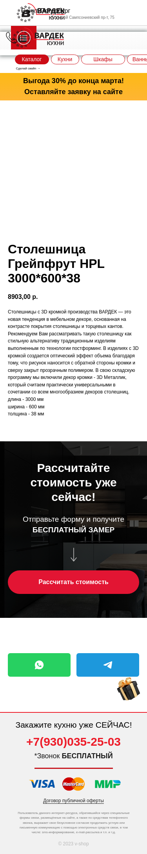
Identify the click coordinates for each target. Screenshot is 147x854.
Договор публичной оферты (73, 800)
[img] (128, 689)
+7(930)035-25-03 (73, 741)
